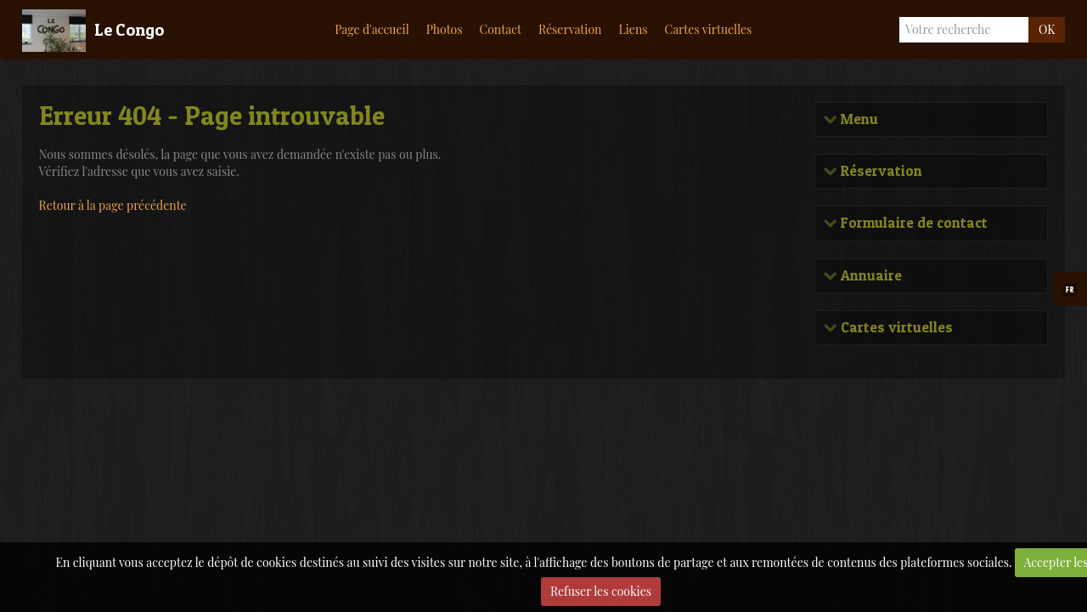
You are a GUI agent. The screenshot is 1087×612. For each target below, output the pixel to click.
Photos (444, 29)
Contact (500, 29)
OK (1047, 29)
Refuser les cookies (600, 591)
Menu (857, 119)
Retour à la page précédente (113, 205)
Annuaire (869, 276)
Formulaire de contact (912, 223)
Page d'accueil (371, 29)
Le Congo (129, 30)
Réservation (570, 29)
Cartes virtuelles (708, 29)
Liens (632, 29)
